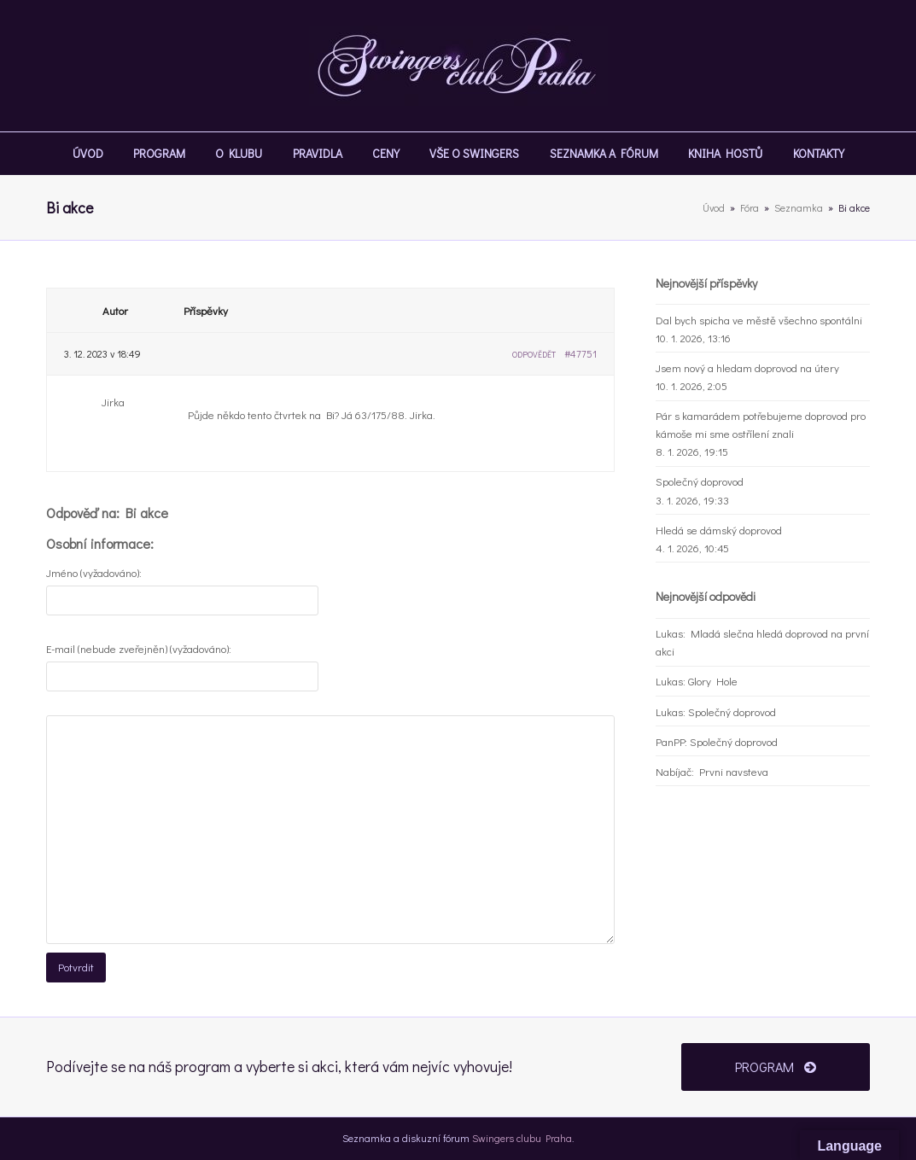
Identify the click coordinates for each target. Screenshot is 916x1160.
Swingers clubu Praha (522, 1138)
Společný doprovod (700, 481)
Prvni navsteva (733, 771)
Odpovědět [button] (534, 354)
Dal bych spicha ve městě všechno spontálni (759, 319)
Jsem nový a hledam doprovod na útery (747, 367)
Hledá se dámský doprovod (719, 529)
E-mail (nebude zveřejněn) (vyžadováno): (138, 648)
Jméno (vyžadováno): (94, 572)
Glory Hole (713, 680)
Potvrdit (76, 966)
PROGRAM (775, 1066)
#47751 (580, 353)
